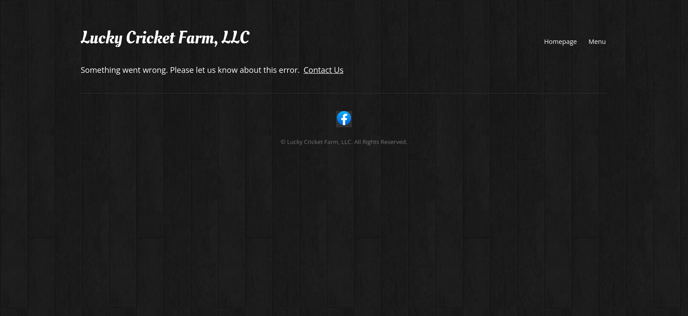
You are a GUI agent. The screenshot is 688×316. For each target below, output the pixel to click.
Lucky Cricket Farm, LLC (165, 38)
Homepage (560, 41)
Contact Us (324, 70)
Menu (597, 41)
